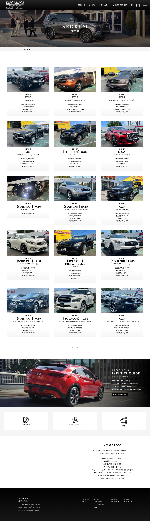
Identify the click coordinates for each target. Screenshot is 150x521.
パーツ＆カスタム (100, 504)
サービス (92, 5)
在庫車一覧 (80, 5)
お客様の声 (114, 499)
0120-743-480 (120, 5)
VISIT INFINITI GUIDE (119, 394)
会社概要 (127, 499)
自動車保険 (98, 502)
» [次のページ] (79, 347)
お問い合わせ (104, 5)
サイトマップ (128, 502)
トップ (20, 49)
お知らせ (84, 502)
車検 (96, 507)
